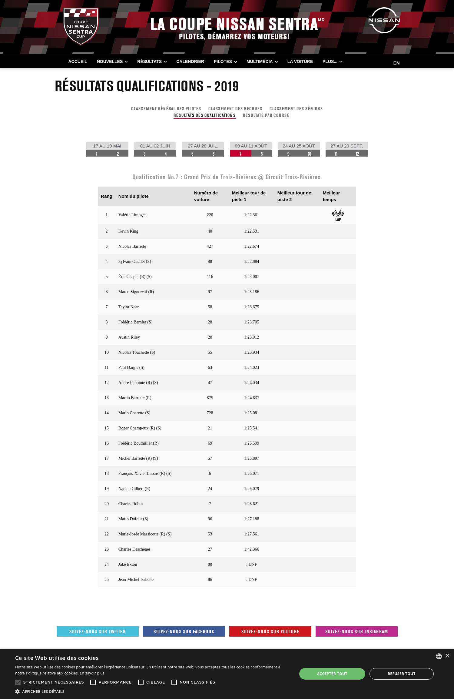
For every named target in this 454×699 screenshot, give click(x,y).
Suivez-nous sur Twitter (97, 631)
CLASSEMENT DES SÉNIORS (296, 108)
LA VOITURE (300, 61)
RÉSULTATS (149, 61)
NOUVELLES (110, 61)
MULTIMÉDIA (260, 61)
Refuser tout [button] (402, 673)
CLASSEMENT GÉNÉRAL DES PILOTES (166, 108)
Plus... (330, 61)
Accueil (77, 61)
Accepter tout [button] (332, 673)
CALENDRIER (190, 61)
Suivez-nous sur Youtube (270, 631)
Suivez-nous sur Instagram (356, 631)
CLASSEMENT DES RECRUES (235, 108)
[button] (152, 691)
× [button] (447, 656)
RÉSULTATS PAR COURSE (266, 115)
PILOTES (223, 61)
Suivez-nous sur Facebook (184, 631)
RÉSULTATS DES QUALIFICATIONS (205, 115)
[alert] (227, 674)
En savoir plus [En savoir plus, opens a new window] (92, 673)
